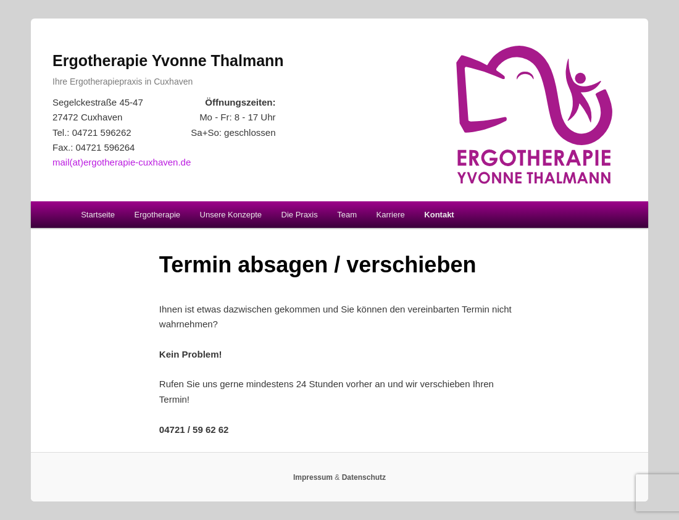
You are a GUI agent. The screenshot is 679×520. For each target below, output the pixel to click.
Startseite (98, 214)
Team (347, 214)
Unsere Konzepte (231, 214)
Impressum (313, 477)
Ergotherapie (157, 214)
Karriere (391, 214)
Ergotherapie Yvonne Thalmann (168, 60)
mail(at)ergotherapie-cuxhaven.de (121, 162)
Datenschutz (364, 477)
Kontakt (439, 214)
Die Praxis (299, 214)
